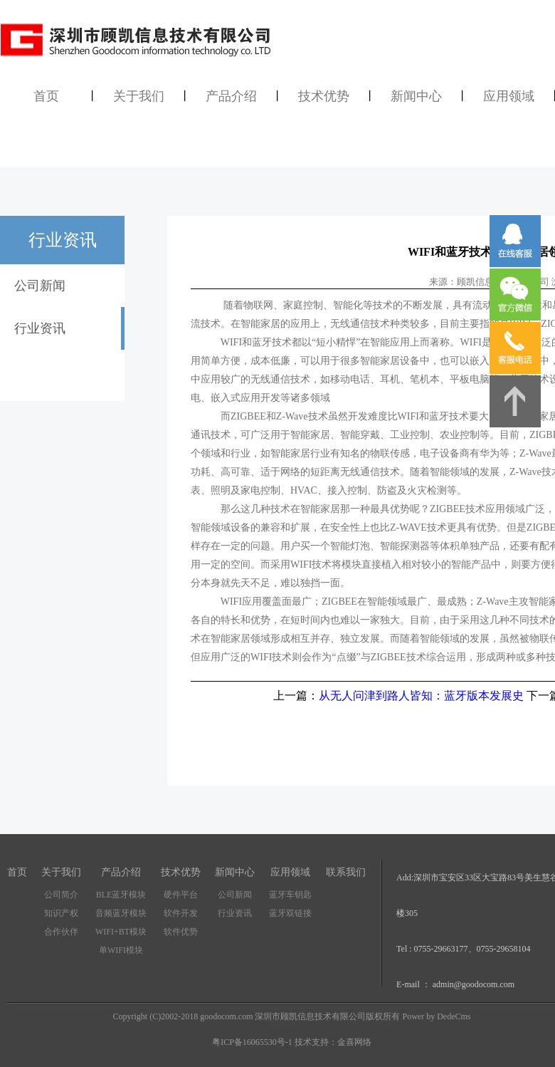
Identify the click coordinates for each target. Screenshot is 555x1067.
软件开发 (181, 913)
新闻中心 (416, 96)
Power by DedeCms (436, 1016)
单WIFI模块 (121, 950)
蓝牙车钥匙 (290, 895)
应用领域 (508, 96)
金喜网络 (354, 1042)
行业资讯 (235, 913)
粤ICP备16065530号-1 (252, 1042)
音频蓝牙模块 (121, 913)
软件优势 (181, 932)
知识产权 (61, 913)
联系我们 (346, 872)
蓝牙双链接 (290, 913)
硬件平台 (181, 895)
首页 (46, 96)
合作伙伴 (61, 932)
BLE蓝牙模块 (121, 895)
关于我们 (138, 96)
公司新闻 (235, 895)
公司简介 (61, 895)
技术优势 (323, 96)
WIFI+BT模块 (121, 932)
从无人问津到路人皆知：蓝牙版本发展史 (421, 695)
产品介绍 (231, 96)
